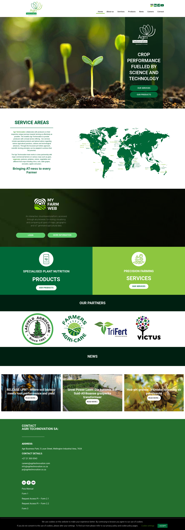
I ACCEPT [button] (162, 526)
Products (132, 12)
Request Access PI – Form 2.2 (35, 503)
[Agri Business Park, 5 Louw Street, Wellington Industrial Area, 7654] (129, 448)
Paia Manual (27, 489)
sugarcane (16, 159)
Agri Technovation (19, 132)
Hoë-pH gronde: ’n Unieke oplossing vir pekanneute (154, 391)
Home (100, 12)
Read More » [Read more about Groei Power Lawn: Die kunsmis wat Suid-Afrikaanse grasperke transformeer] (92, 402)
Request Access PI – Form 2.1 (35, 498)
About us (110, 12)
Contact (160, 12)
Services (121, 12)
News (141, 12)
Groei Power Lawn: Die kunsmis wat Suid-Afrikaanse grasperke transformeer (92, 393)
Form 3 (25, 508)
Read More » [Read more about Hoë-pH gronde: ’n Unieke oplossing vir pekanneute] (154, 398)
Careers (150, 12)
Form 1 (25, 493)
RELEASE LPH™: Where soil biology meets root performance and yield (31, 391)
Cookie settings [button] (147, 526)
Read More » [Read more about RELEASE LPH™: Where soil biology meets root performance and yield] (31, 398)
